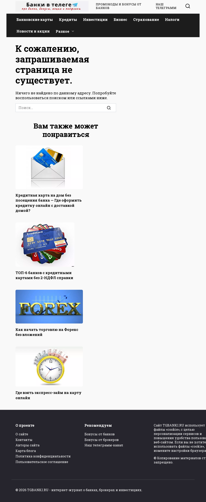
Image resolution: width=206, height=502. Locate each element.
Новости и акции (33, 31)
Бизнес (120, 19)
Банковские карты (34, 19)
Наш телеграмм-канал (103, 445)
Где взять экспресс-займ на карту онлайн (48, 395)
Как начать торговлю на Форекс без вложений (46, 332)
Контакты (23, 440)
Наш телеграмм (166, 6)
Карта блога (25, 451)
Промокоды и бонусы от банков (118, 6)
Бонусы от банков (99, 434)
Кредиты (68, 19)
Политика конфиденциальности (43, 456)
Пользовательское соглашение (41, 462)
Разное (62, 31)
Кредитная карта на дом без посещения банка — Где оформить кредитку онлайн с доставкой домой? (48, 203)
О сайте (21, 434)
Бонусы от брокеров (101, 440)
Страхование (146, 19)
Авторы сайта (27, 445)
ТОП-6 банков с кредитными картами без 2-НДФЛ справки (44, 275)
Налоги (172, 19)
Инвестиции (95, 19)
